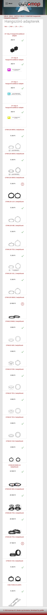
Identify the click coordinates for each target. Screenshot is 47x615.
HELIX (22, 16)
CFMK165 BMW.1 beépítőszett (14, 297)
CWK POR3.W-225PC (14, 585)
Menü (8, 3)
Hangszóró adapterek (10, 18)
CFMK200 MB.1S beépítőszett (14, 489)
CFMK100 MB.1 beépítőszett (15, 225)
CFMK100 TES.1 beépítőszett (14, 249)
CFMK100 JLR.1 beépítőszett (14, 201)
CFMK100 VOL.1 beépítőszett (14, 273)
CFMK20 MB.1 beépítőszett (14, 345)
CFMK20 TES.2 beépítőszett (14, 417)
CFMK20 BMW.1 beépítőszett (14, 321)
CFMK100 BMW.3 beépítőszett (14, 177)
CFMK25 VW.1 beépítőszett (14, 561)
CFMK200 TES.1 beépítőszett (14, 513)
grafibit (42, 610)
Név (7, 26)
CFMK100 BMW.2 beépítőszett (14, 153)
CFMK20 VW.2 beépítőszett (14, 441)
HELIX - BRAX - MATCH (11, 16)
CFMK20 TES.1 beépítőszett (14, 393)
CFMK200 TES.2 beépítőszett (14, 537)
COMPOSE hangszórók (33, 16)
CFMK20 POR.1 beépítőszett (14, 369)
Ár (17, 26)
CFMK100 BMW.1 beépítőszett (14, 129)
